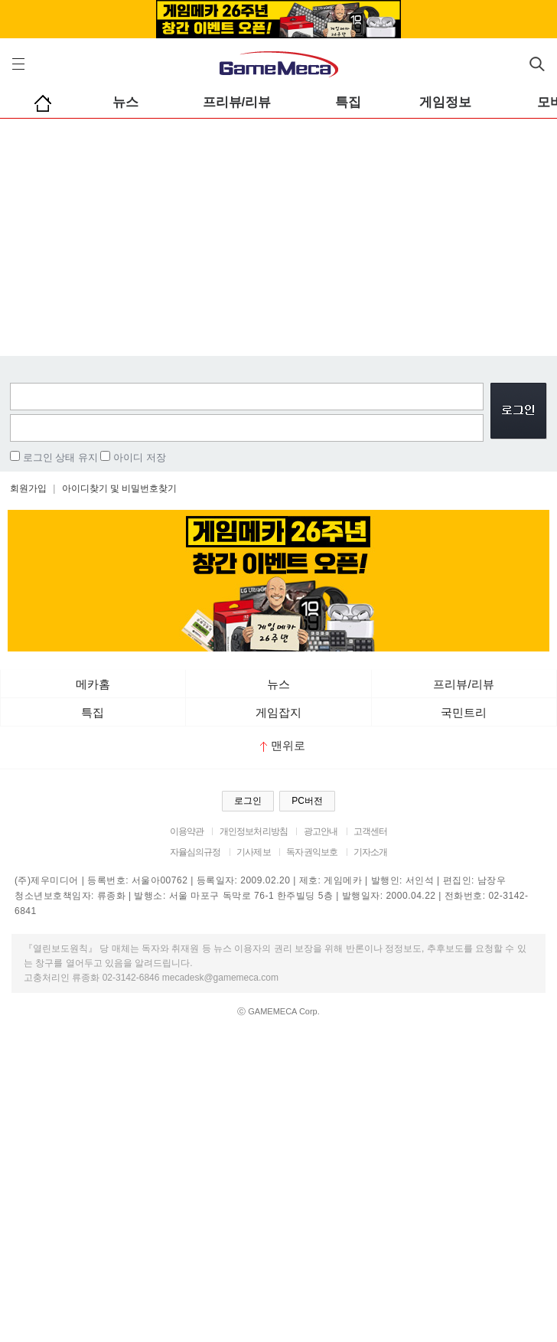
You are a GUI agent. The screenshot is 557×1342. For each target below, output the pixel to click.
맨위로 (282, 745)
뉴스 (125, 102)
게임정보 (445, 102)
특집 (348, 102)
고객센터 (370, 831)
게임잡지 (278, 712)
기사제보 (253, 852)
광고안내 (321, 831)
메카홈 (93, 684)
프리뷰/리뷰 (237, 102)
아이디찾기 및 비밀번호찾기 (120, 488)
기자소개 (370, 852)
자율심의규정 (195, 852)
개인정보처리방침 (254, 831)
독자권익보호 (311, 852)
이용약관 (187, 831)
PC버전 (307, 800)
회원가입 (28, 488)
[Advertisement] (278, 233)
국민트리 (464, 712)
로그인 (248, 800)
